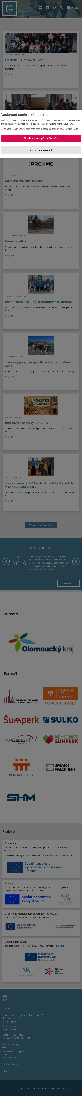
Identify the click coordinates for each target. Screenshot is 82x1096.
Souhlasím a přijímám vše (41, 138)
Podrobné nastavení (41, 150)
